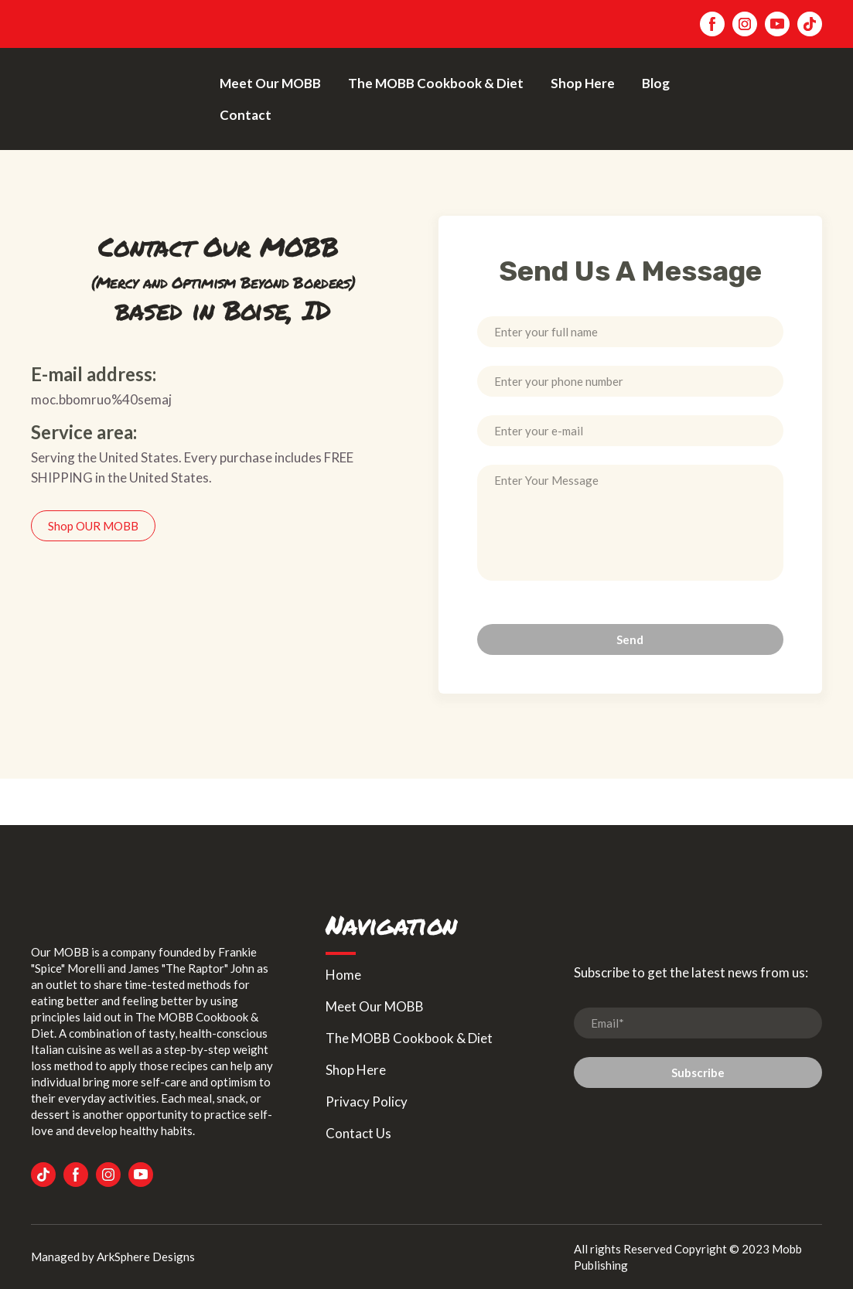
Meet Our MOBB (270, 83)
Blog (656, 83)
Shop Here (583, 83)
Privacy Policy (367, 1101)
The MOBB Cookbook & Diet (436, 83)
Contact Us (358, 1133)
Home (343, 975)
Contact (245, 115)
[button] (712, 24)
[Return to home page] (113, 99)
